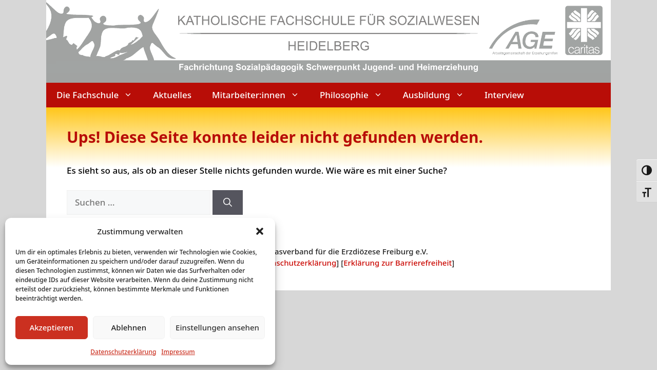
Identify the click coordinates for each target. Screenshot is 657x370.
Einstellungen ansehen (217, 327)
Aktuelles (172, 95)
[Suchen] (227, 202)
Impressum (178, 351)
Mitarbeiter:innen (261, 95)
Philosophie (356, 95)
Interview (504, 95)
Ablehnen (129, 327)
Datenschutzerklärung (123, 351)
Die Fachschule (99, 95)
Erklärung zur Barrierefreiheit (397, 262)
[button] (260, 231)
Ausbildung (438, 95)
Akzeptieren (51, 327)
